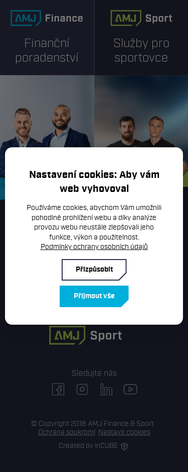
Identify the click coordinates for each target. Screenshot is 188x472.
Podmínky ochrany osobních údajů (94, 247)
